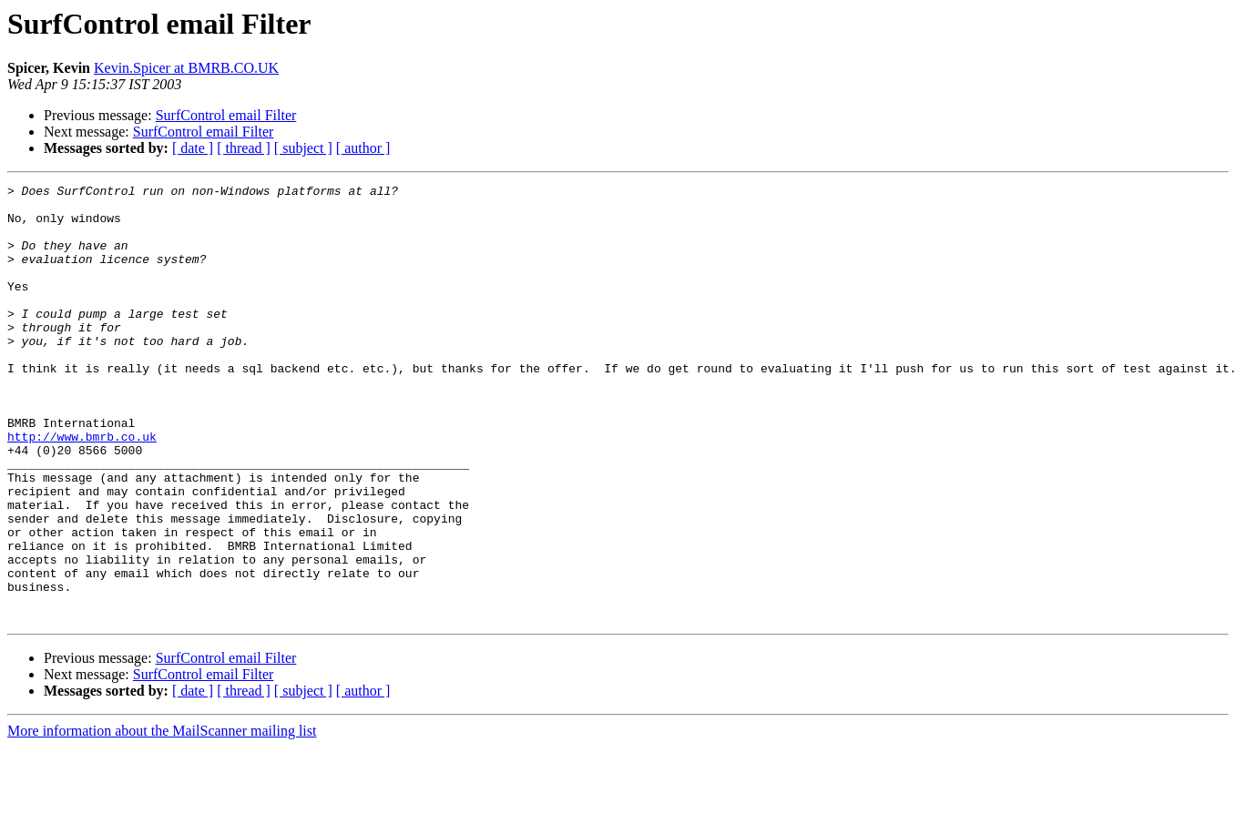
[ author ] (363, 148)
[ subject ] (303, 148)
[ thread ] (244, 148)
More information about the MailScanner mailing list (161, 818)
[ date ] (192, 148)
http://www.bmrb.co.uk (82, 488)
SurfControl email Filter (226, 115)
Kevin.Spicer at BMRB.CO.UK (186, 68)
